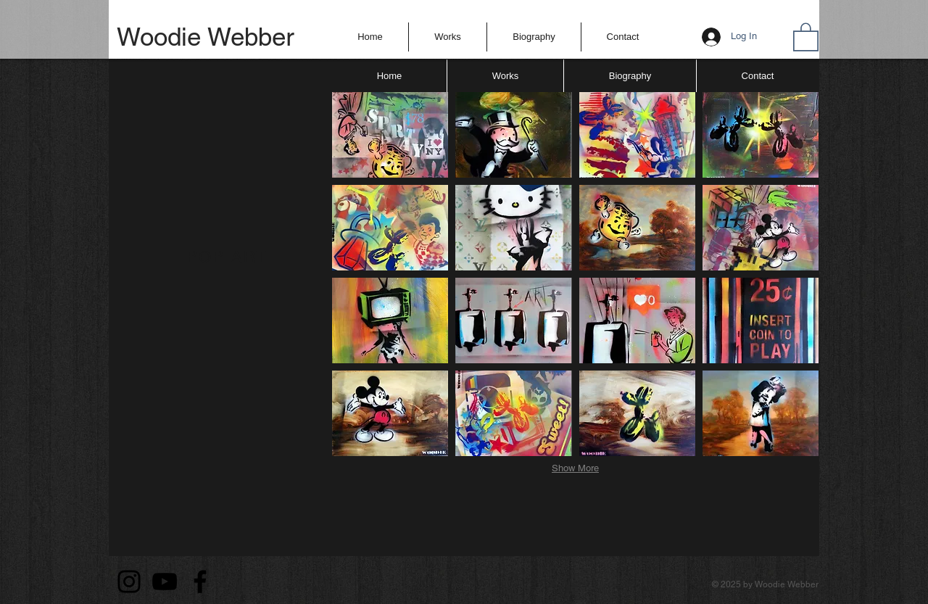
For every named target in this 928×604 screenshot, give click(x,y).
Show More (575, 468)
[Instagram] (129, 581)
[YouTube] (164, 581)
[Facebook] (200, 581)
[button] (447, 36)
